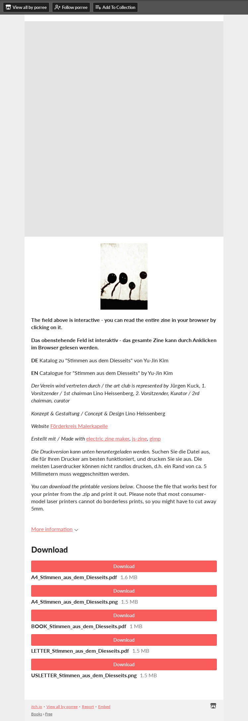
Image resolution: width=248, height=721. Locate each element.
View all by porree (62, 706)
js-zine (139, 438)
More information (54, 529)
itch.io (36, 706)
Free (48, 713)
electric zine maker (107, 438)
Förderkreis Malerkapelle (79, 426)
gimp (155, 438)
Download (124, 566)
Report (88, 706)
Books (36, 713)
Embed (104, 706)
